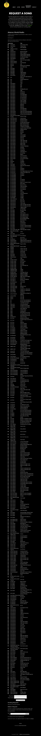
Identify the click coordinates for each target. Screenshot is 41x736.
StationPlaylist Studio (22, 725)
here (32, 22)
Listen (18, 7)
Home (20, 723)
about (14, 7)
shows (23, 7)
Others (32, 718)
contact (34, 7)
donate (17, 25)
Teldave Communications (24, 734)
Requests (28, 7)
